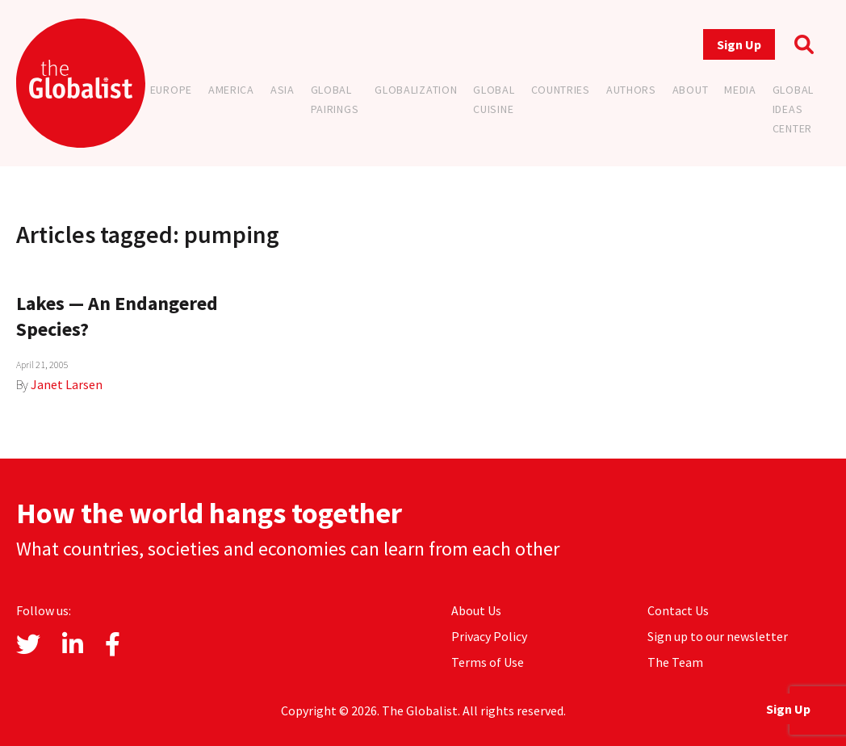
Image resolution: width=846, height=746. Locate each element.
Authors (631, 89)
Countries (560, 89)
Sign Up (739, 44)
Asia (282, 89)
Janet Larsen (67, 384)
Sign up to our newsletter (717, 636)
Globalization (416, 89)
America (231, 89)
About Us (476, 610)
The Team (675, 662)
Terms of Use (487, 662)
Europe (171, 89)
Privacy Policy (489, 636)
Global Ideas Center (793, 109)
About (690, 89)
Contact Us (678, 610)
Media (740, 89)
